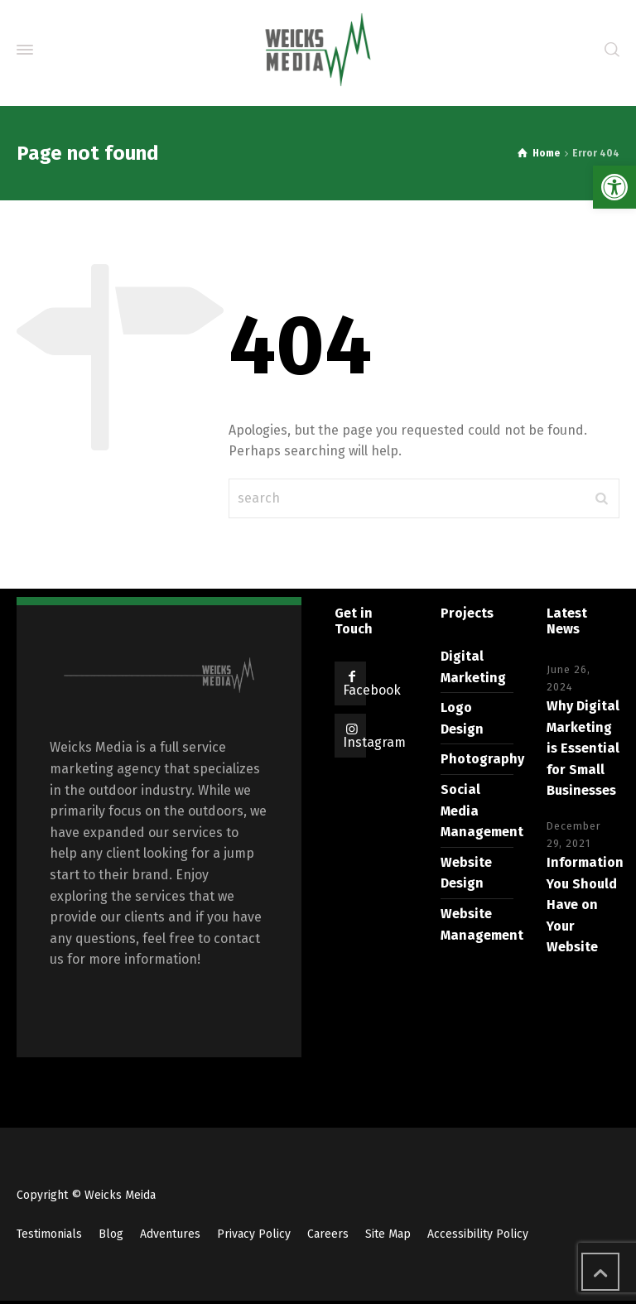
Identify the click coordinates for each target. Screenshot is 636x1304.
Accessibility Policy (477, 1234)
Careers (328, 1234)
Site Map (388, 1234)
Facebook (372, 690)
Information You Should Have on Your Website (585, 904)
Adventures (170, 1234)
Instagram (374, 742)
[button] (614, 187)
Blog (111, 1234)
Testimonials (49, 1234)
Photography (482, 759)
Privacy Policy (254, 1234)
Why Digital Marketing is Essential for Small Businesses (583, 748)
